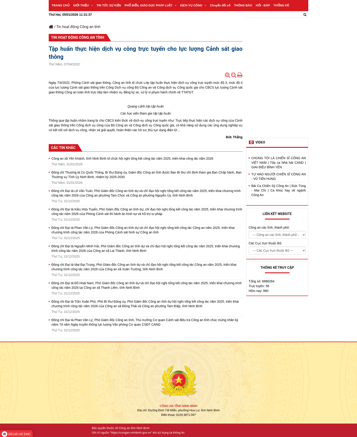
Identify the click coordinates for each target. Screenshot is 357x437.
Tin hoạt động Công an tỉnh (78, 27)
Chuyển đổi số (220, 5)
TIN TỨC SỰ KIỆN (109, 5)
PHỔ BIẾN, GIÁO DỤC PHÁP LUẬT (150, 5)
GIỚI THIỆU (83, 5)
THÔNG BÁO (243, 5)
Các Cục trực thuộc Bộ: (265, 243)
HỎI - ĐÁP (263, 5)
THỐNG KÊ (281, 5)
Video (260, 142)
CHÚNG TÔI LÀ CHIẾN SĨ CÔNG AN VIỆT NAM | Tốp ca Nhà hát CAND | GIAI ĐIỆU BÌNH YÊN (278, 162)
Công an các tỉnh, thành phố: (269, 227)
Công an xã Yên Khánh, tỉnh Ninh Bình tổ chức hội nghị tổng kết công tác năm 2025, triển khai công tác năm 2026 (132, 158)
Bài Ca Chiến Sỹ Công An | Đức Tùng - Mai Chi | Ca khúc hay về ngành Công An (278, 190)
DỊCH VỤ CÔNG (193, 5)
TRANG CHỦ (61, 5)
